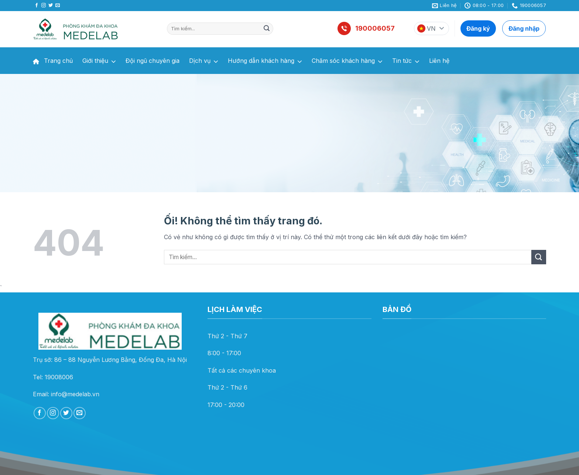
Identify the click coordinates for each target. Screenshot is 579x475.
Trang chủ (53, 60)
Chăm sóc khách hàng (347, 61)
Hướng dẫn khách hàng (265, 61)
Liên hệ (439, 60)
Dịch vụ (203, 61)
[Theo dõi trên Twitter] (50, 5)
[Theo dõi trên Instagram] (43, 5)
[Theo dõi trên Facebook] (36, 5)
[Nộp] (266, 29)
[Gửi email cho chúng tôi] (57, 5)
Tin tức (405, 61)
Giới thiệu (99, 61)
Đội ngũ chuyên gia (152, 60)
